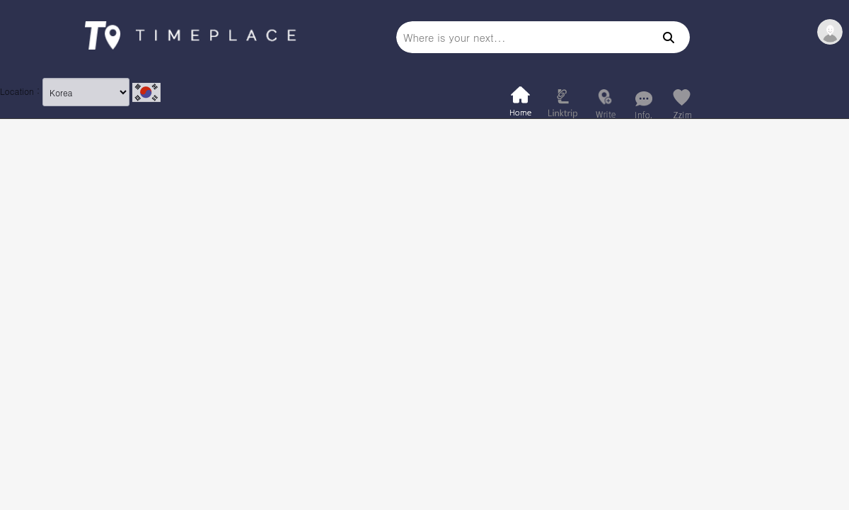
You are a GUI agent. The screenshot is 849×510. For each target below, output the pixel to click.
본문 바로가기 (0, 0)
